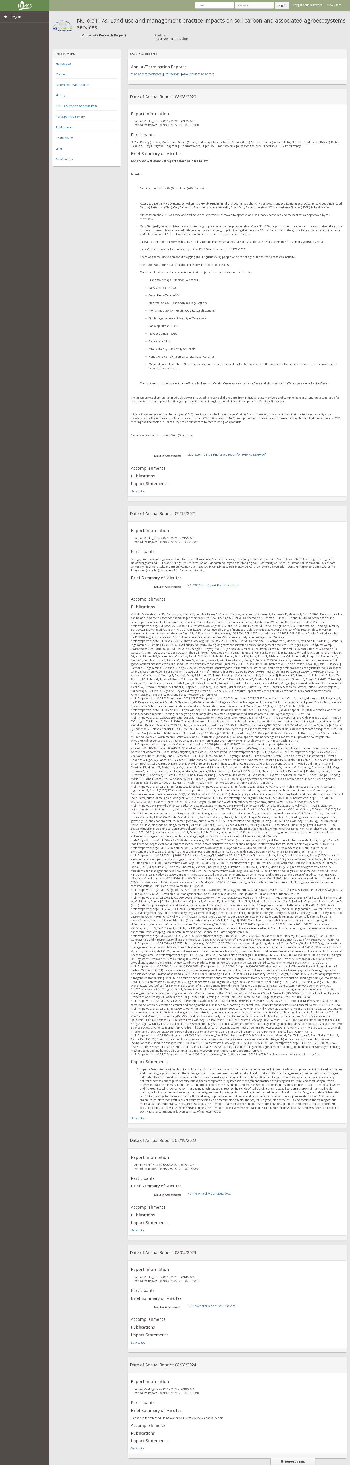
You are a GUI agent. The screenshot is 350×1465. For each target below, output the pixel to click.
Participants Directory (70, 117)
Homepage (63, 63)
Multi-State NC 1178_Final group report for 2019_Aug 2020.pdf (227, 454)
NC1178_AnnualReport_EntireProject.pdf (213, 585)
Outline (61, 74)
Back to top (138, 491)
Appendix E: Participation (72, 85)
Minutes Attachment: (167, 456)
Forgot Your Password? (308, 5)
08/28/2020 (139, 74)
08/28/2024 (206, 74)
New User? (334, 5)
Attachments (64, 159)
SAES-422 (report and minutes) (76, 106)
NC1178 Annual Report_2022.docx (209, 1193)
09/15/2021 (156, 74)
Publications (64, 127)
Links (59, 148)
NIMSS (24, 5)
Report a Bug (293, 1461)
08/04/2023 (189, 74)
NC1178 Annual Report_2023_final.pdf (211, 1306)
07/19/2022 (172, 74)
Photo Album (64, 138)
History (60, 95)
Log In (282, 5)
